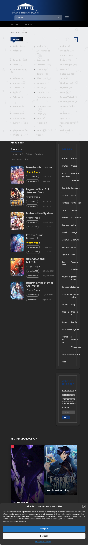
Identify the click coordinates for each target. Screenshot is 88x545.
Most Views (17, 159)
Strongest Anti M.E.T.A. (35, 260)
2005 (63, 407)
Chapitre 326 (33, 247)
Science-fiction (75, 295)
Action (18, 46)
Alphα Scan (22, 32)
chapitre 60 (32, 295)
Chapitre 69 (32, 181)
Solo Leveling (21, 502)
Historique (67, 74)
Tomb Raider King (58, 490)
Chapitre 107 (33, 276)
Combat (66, 55)
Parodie (65, 92)
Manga (18, 83)
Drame (66, 60)
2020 (72, 391)
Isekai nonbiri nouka (39, 167)
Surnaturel (20, 123)
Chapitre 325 (33, 252)
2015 (63, 399)
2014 (66, 399)
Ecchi (17, 64)
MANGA (28, 24)
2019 (63, 395)
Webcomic (44, 130)
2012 (72, 399)
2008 (69, 403)
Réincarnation (68, 101)
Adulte (41, 46)
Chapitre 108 (33, 271)
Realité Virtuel (68, 97)
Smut (40, 118)
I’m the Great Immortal (34, 236)
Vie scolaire (20, 130)
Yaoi (40, 135)
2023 (63, 391)
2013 (69, 399)
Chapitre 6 (32, 206)
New (26, 159)
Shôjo (41, 113)
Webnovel (66, 130)
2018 (66, 395)
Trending (38, 154)
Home (13, 32)
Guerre (65, 69)
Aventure (67, 50)
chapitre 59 (32, 300)
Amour (17, 50)
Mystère (66, 87)
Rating (29, 154)
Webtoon (19, 135)
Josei (64, 78)
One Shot (42, 92)
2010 (66, 403)
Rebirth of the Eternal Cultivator (39, 284)
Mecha (41, 87)
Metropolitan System (39, 213)
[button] (84, 506)
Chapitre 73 (32, 227)
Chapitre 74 (32, 222)
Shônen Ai (19, 118)
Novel (16, 92)
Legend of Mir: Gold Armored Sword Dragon (38, 192)
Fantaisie (43, 64)
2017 (69, 395)
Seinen (18, 113)
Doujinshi (42, 60)
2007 (72, 403)
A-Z (21, 154)
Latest (14, 154)
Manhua (42, 83)
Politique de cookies (43, 542)
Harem (42, 74)
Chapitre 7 (32, 201)
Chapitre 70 (32, 176)
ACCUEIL (15, 24)
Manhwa (66, 83)
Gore (40, 69)
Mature (18, 87)
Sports (65, 118)
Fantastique (68, 64)
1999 (66, 407)
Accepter (44, 528)
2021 (69, 391)
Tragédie (42, 123)
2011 (63, 403)
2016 (72, 395)
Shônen (66, 113)
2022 (66, 391)
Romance (43, 106)
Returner (18, 106)
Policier (17, 97)
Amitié (65, 46)
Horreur (18, 78)
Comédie (19, 60)
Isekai (41, 78)
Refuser (44, 536)
